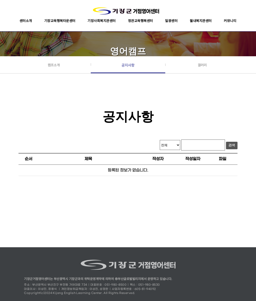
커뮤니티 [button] (230, 21)
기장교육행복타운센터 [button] (60, 21)
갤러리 (202, 65)
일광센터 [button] (171, 21)
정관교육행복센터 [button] (140, 21)
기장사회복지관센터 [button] (102, 21)
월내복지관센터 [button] (201, 21)
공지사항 (128, 65)
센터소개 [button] (26, 21)
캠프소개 (54, 65)
